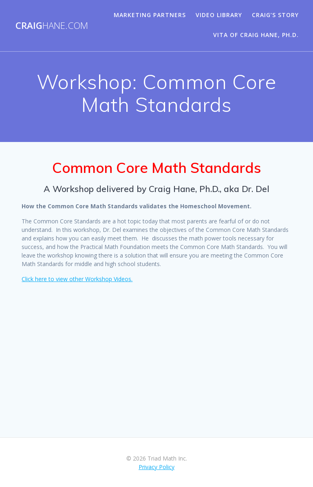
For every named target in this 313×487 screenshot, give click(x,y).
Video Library (219, 15)
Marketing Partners (150, 15)
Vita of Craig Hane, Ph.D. (256, 35)
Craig (51, 25)
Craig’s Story (275, 15)
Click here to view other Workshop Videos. (77, 279)
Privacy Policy (156, 467)
